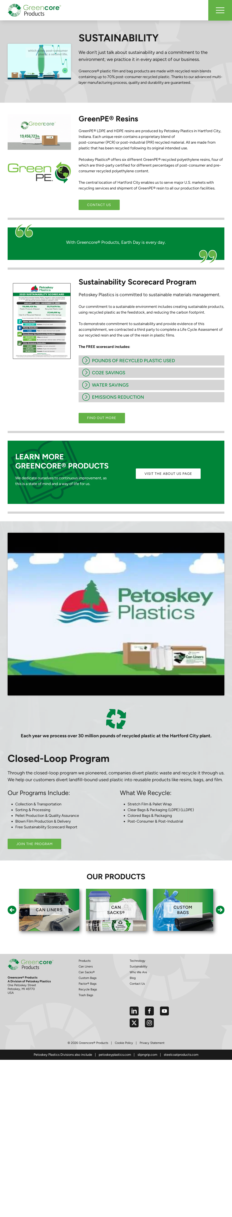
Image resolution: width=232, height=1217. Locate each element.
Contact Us (99, 205)
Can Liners (86, 926)
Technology (137, 920)
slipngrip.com (147, 1014)
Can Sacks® (87, 931)
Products (85, 920)
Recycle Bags (88, 949)
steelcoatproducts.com (181, 1014)
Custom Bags (88, 937)
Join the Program (34, 803)
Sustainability (138, 926)
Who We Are (138, 931)
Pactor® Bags (88, 943)
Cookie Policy (124, 1002)
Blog (133, 937)
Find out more (101, 418)
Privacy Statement (152, 1002)
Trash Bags (86, 954)
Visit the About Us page (168, 474)
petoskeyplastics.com (115, 1014)
